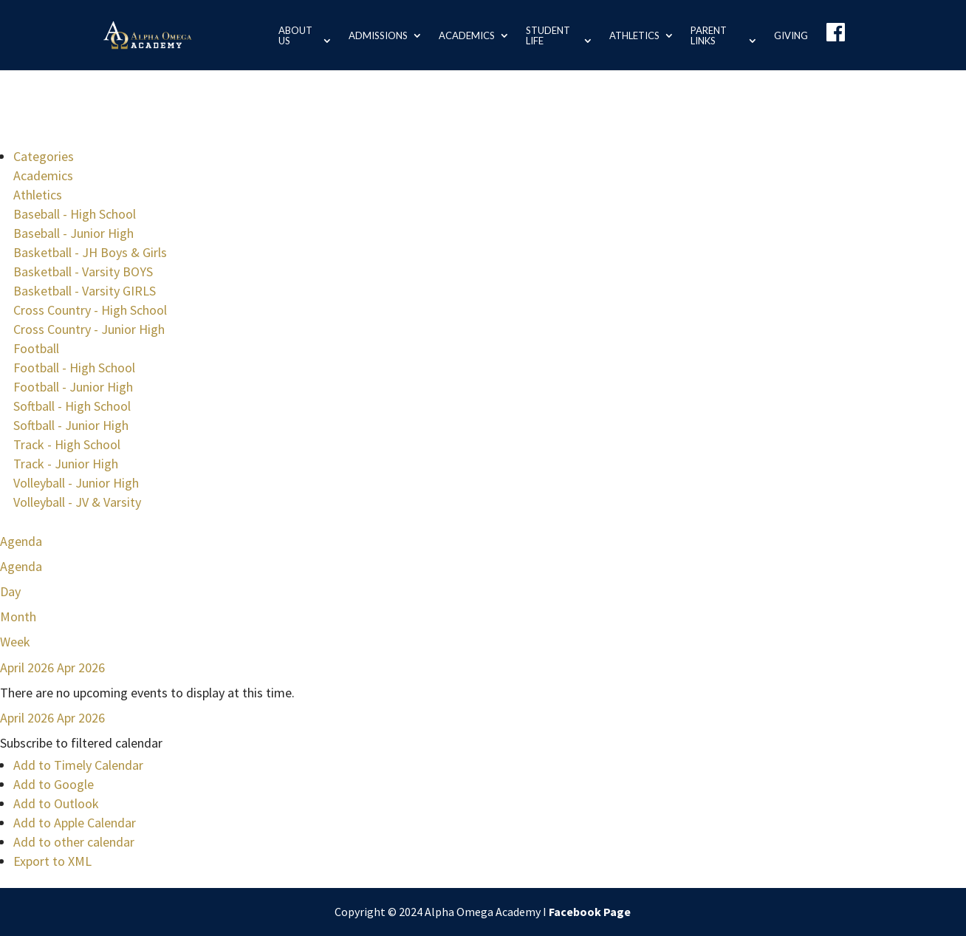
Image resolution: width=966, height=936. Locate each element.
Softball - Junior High (71, 425)
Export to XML (52, 861)
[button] (81, 742)
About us (291, 35)
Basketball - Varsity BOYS (83, 271)
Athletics (633, 35)
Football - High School (74, 367)
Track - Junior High (65, 463)
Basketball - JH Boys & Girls (90, 252)
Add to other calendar (73, 841)
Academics (463, 35)
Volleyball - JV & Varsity (77, 501)
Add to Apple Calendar (74, 822)
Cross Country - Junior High (89, 329)
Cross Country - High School (90, 309)
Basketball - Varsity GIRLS (84, 290)
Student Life (544, 35)
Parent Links (707, 35)
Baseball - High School (74, 213)
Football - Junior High (73, 386)
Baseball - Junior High (73, 233)
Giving (791, 35)
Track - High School (66, 444)
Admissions (374, 35)
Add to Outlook (56, 803)
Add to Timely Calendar (78, 764)
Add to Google (53, 784)
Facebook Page (590, 911)
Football (36, 348)
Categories (43, 156)
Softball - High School (72, 405)
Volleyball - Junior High (76, 482)
